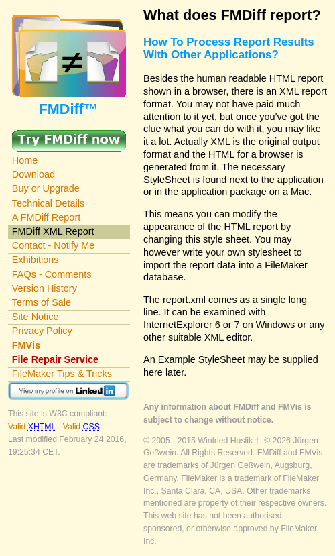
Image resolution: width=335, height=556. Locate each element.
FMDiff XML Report (53, 231)
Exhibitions (35, 259)
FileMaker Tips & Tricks (62, 373)
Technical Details (48, 203)
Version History (44, 288)
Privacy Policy (42, 330)
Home (25, 160)
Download (33, 174)
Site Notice (35, 316)
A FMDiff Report (46, 217)
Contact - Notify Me (53, 245)
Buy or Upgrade (46, 188)
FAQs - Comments (52, 274)
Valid (33, 426)
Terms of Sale (41, 302)
